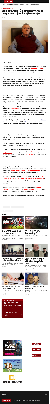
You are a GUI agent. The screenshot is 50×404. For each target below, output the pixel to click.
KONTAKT (46, 394)
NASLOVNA (9, 4)
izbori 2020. (4, 8)
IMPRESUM (4, 394)
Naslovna (3, 4)
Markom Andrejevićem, (31, 121)
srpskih (37, 68)
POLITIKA (11, 8)
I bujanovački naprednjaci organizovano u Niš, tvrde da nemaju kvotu (13, 314)
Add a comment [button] (8, 211)
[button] (2, 1)
